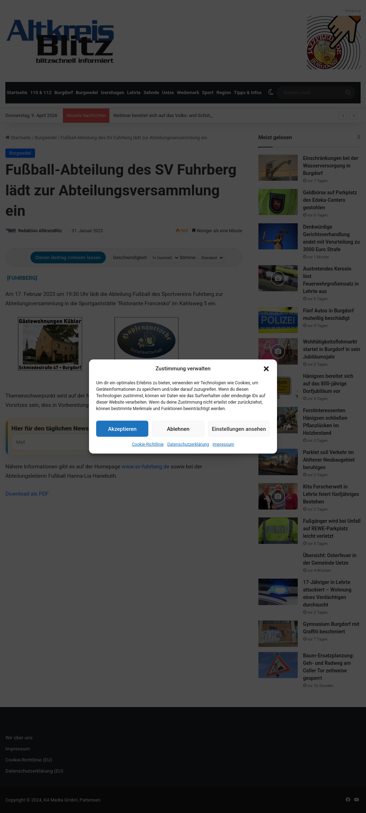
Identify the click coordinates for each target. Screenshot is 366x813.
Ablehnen (178, 428)
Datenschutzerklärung (188, 444)
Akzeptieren (122, 428)
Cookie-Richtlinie (148, 444)
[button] (266, 368)
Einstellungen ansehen (239, 428)
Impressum (223, 444)
